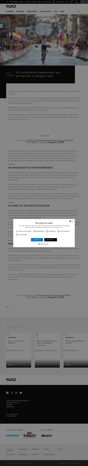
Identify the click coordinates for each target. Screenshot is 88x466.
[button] (43, 244)
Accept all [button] (37, 239)
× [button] (72, 221)
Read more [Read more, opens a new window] (60, 227)
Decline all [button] (50, 239)
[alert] (44, 233)
